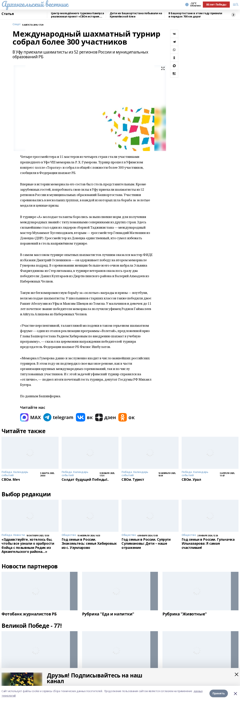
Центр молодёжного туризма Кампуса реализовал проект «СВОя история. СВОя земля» (77, 15)
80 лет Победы (216, 4)
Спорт (17, 24)
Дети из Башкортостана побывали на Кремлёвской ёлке (136, 15)
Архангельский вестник (35, 4)
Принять (219, 693)
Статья (8, 14)
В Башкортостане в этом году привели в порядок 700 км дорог (195, 15)
